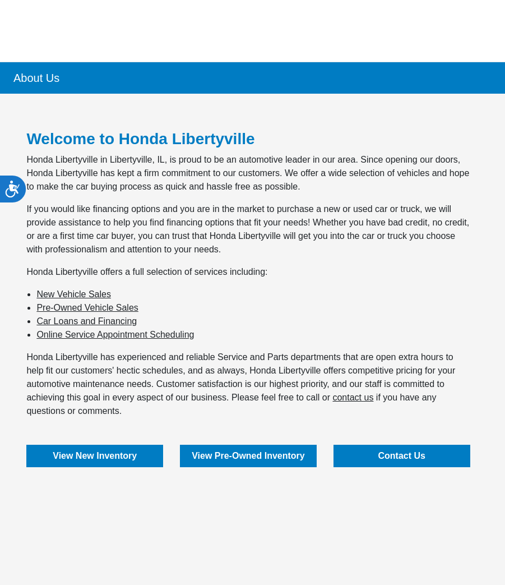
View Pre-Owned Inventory (248, 455)
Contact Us (401, 455)
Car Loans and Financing (86, 321)
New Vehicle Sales (73, 294)
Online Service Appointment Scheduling (115, 334)
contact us (352, 397)
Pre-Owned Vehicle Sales (87, 307)
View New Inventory (95, 455)
